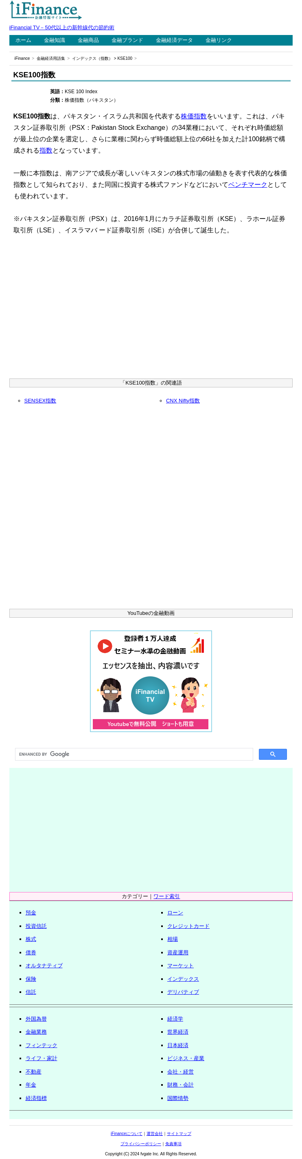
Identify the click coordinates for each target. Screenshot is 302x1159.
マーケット (180, 965)
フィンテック (41, 1045)
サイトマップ (179, 1133)
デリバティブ (183, 992)
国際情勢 (177, 1098)
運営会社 (155, 1133)
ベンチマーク (247, 184)
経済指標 (36, 1098)
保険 (31, 979)
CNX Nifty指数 (183, 401)
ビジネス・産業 (185, 1058)
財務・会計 (180, 1085)
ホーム (23, 40)
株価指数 (194, 116)
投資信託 (36, 926)
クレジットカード (188, 926)
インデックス (183, 979)
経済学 (175, 1019)
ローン (175, 913)
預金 (31, 913)
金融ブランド (127, 40)
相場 (172, 939)
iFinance (22, 58)
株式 (31, 939)
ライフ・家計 (41, 1058)
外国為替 (36, 1019)
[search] (133, 754)
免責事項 (173, 1144)
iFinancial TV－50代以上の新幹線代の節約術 (61, 27)
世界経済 (177, 1032)
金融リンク (219, 40)
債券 (31, 952)
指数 (46, 150)
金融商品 (88, 40)
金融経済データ (174, 40)
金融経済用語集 (51, 58)
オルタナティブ (44, 965)
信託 (31, 992)
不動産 (34, 1072)
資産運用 (177, 952)
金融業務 (36, 1032)
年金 (31, 1085)
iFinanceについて (126, 1133)
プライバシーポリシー (140, 1144)
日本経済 (177, 1045)
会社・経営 (180, 1072)
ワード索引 (166, 896)
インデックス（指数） (92, 58)
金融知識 (54, 40)
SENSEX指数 (40, 401)
